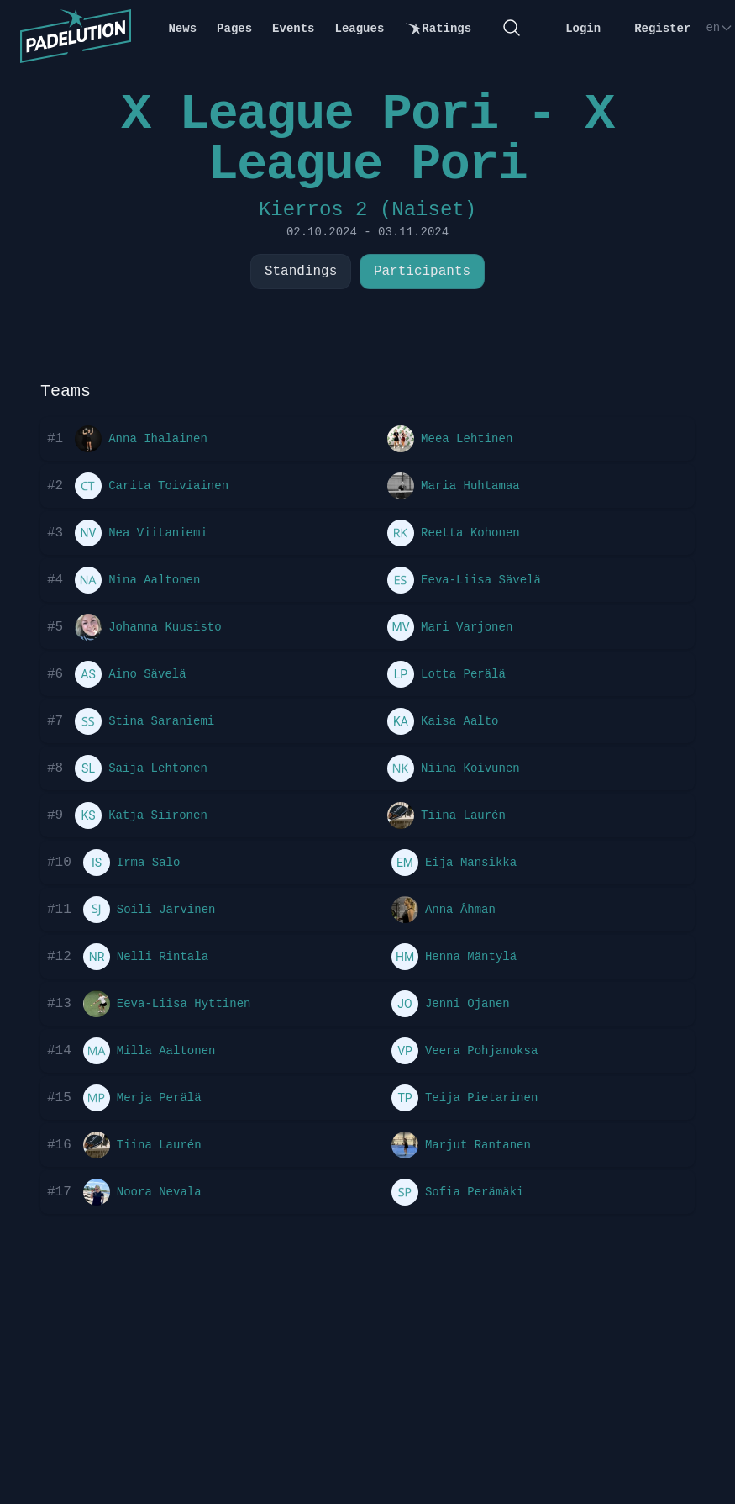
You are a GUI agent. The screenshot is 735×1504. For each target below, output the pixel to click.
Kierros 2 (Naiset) (367, 209)
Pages (234, 28)
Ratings (437, 29)
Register (662, 28)
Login (583, 28)
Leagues (360, 28)
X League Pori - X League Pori (367, 139)
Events (293, 28)
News (182, 28)
